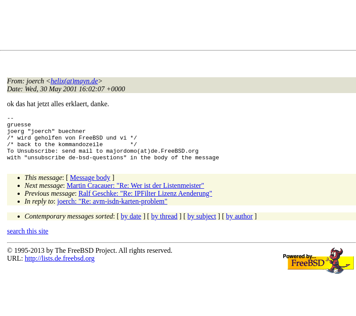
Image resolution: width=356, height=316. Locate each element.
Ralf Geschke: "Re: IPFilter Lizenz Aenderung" (145, 202)
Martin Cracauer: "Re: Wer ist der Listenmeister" (135, 194)
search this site (27, 240)
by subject (202, 225)
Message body (90, 186)
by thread (164, 225)
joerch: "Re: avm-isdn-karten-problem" (112, 210)
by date (131, 225)
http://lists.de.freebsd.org (59, 267)
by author (239, 225)
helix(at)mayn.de (74, 81)
